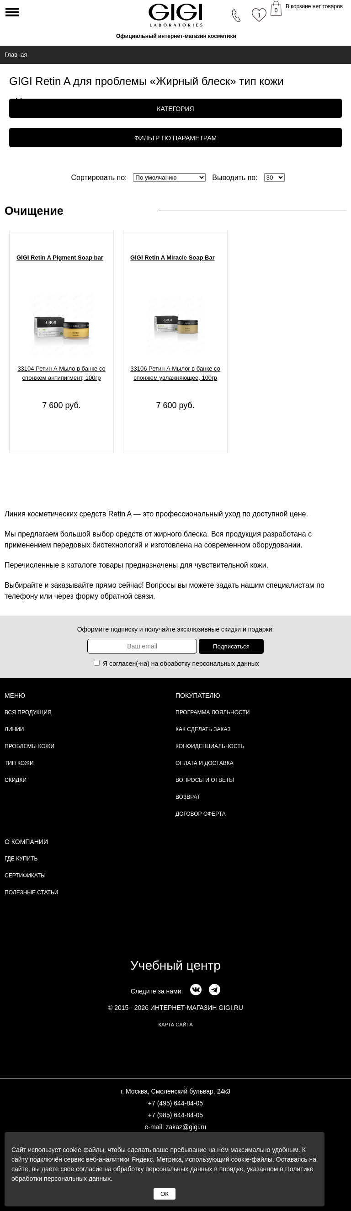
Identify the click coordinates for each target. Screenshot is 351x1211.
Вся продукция (28, 712)
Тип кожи (19, 763)
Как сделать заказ (203, 729)
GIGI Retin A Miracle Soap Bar (172, 257)
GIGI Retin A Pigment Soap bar (59, 257)
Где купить (21, 858)
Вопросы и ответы (205, 780)
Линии (14, 729)
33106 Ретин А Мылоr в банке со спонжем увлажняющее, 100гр (175, 373)
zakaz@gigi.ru (185, 1127)
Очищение (34, 210)
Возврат (188, 797)
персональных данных (225, 663)
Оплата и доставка (205, 763)
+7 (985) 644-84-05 (175, 1115)
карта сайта (175, 1024)
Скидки (16, 780)
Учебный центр (175, 965)
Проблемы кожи (29, 746)
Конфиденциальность (210, 746)
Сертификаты (25, 875)
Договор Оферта (201, 814)
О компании (26, 841)
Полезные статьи (31, 892)
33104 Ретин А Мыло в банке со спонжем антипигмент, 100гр (61, 373)
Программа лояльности (213, 712)
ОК (164, 1193)
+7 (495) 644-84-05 (175, 1103)
